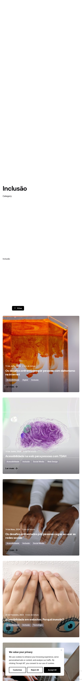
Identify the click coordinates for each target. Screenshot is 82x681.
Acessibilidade (13, 380)
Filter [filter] (18, 308)
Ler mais (11, 386)
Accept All (52, 670)
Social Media (38, 462)
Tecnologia (38, 625)
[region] (34, 662)
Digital (25, 380)
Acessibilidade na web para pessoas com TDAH (35, 456)
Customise (17, 670)
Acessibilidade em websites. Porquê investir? (34, 619)
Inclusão (35, 380)
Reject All (35, 670)
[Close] (61, 650)
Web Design (52, 462)
